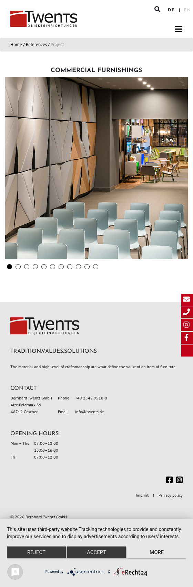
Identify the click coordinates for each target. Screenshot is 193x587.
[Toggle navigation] (178, 29)
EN (187, 10)
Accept (96, 552)
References (36, 44)
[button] (9, 266)
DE (172, 10)
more (157, 552)
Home (16, 44)
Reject (36, 552)
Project (57, 44)
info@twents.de (89, 411)
